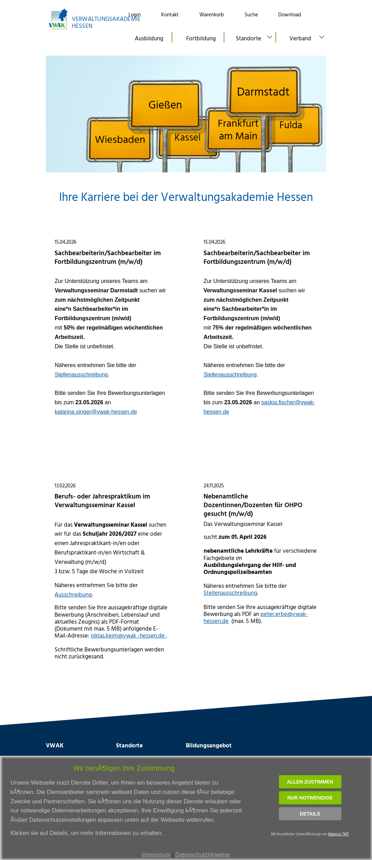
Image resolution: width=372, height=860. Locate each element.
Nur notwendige (310, 798)
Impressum (156, 854)
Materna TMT (338, 834)
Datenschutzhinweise (203, 854)
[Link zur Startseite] (81, 19)
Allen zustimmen (310, 782)
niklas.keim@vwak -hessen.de (128, 635)
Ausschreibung (73, 594)
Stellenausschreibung (81, 375)
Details (310, 814)
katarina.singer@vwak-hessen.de (96, 412)
